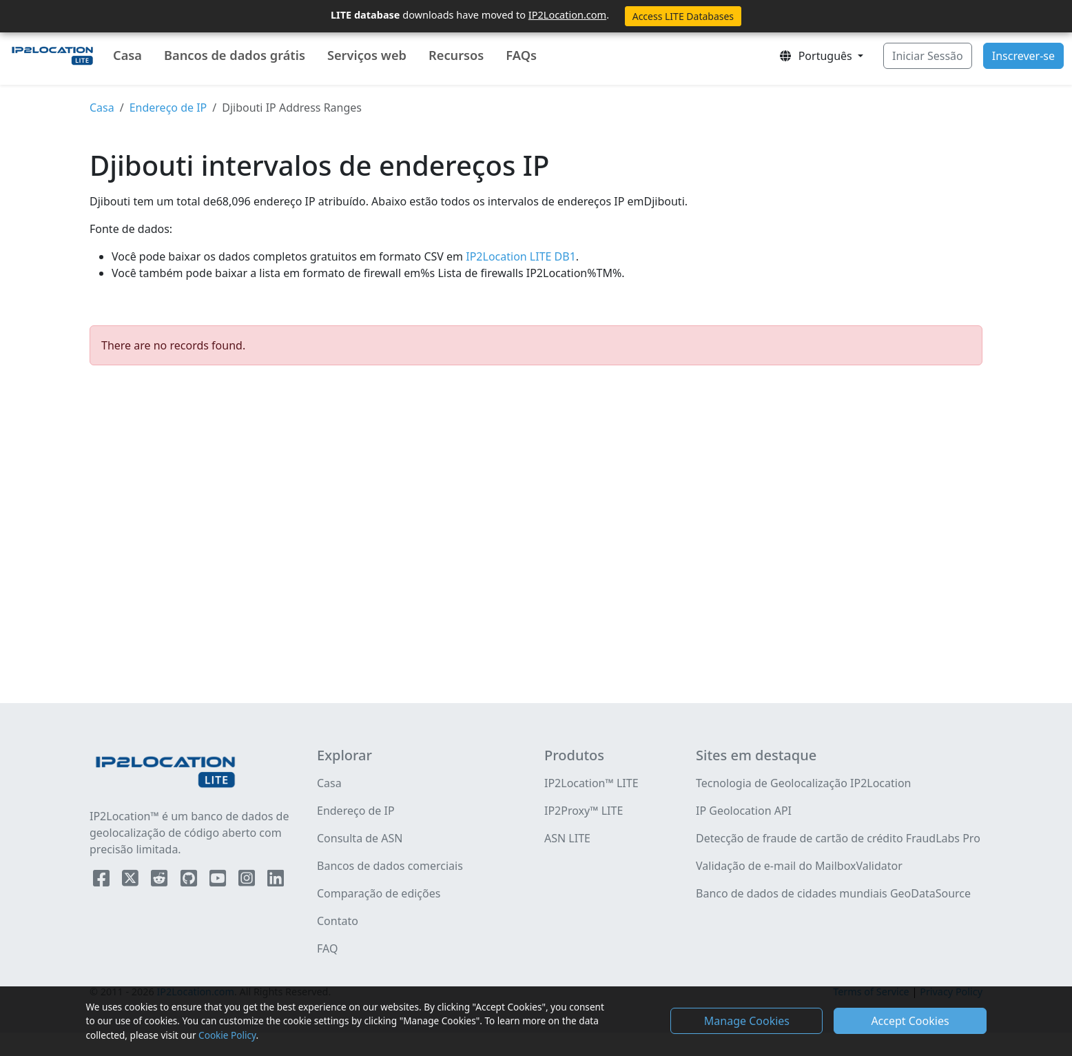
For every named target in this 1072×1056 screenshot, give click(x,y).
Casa (127, 55)
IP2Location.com (567, 14)
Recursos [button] (456, 55)
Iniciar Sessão (927, 55)
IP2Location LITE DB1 (519, 256)
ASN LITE (567, 838)
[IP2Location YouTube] (219, 881)
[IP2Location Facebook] (103, 881)
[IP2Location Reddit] (160, 881)
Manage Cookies (747, 1020)
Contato (337, 920)
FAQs (521, 55)
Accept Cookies (910, 1020)
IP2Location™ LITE (591, 783)
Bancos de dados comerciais (390, 865)
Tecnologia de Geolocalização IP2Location (803, 783)
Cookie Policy (227, 1035)
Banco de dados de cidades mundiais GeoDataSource (833, 893)
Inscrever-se (1023, 55)
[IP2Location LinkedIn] (275, 881)
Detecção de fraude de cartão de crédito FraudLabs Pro (838, 838)
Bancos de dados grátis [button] (234, 55)
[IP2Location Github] (190, 881)
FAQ (327, 948)
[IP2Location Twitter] (131, 881)
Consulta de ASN (359, 838)
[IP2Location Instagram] (248, 881)
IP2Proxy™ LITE (583, 810)
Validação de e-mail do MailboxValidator (799, 865)
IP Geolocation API (744, 810)
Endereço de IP (168, 107)
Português (817, 55)
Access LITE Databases (683, 16)
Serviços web (366, 55)
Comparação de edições (378, 893)
